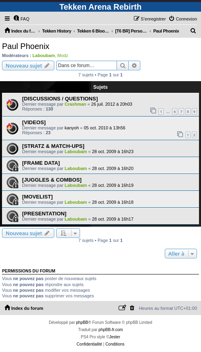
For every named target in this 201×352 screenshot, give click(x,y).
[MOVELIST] (37, 197)
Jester (114, 337)
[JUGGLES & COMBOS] (52, 180)
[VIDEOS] (34, 122)
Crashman (75, 104)
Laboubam (44, 55)
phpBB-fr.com (110, 329)
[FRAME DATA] (41, 163)
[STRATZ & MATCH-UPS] (53, 146)
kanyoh (72, 127)
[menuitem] (21, 19)
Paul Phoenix (25, 46)
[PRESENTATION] (44, 214)
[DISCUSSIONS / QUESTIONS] (60, 99)
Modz (62, 55)
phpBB (82, 322)
